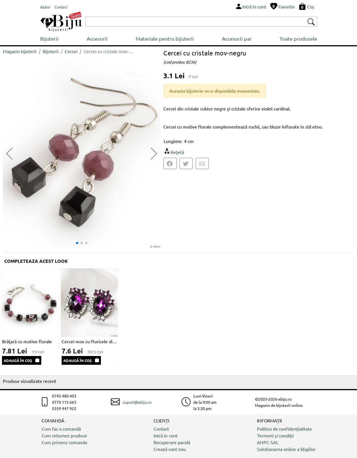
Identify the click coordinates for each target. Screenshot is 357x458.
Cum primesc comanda (64, 442)
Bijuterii (49, 39)
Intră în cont (165, 435)
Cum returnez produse (64, 435)
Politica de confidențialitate (284, 428)
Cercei (71, 51)
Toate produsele (298, 39)
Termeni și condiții (275, 435)
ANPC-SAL (267, 442)
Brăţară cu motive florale (27, 341)
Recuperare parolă (171, 442)
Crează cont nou (169, 449)
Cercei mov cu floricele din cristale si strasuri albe (89, 341)
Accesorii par (237, 39)
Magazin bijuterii (19, 51)
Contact (161, 428)
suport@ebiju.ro (137, 402)
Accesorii (97, 39)
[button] (154, 153)
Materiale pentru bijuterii (165, 39)
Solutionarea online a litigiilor (286, 449)
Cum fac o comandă (61, 428)
